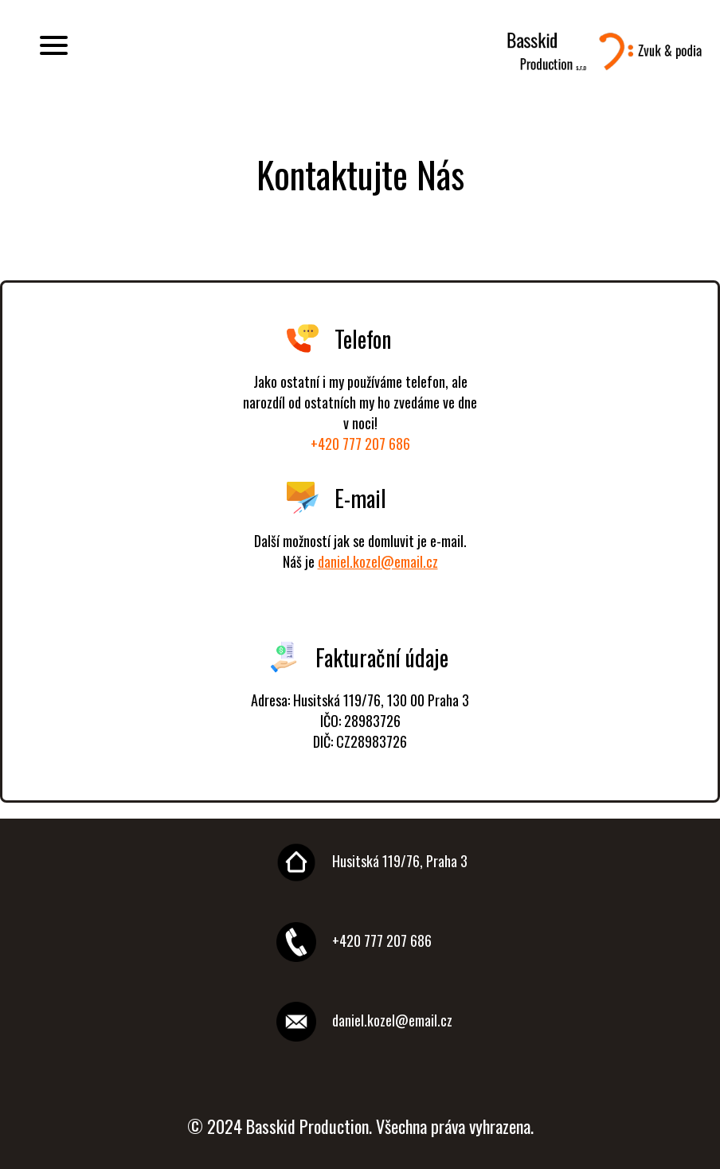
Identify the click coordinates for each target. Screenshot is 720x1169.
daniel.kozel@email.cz (378, 561)
